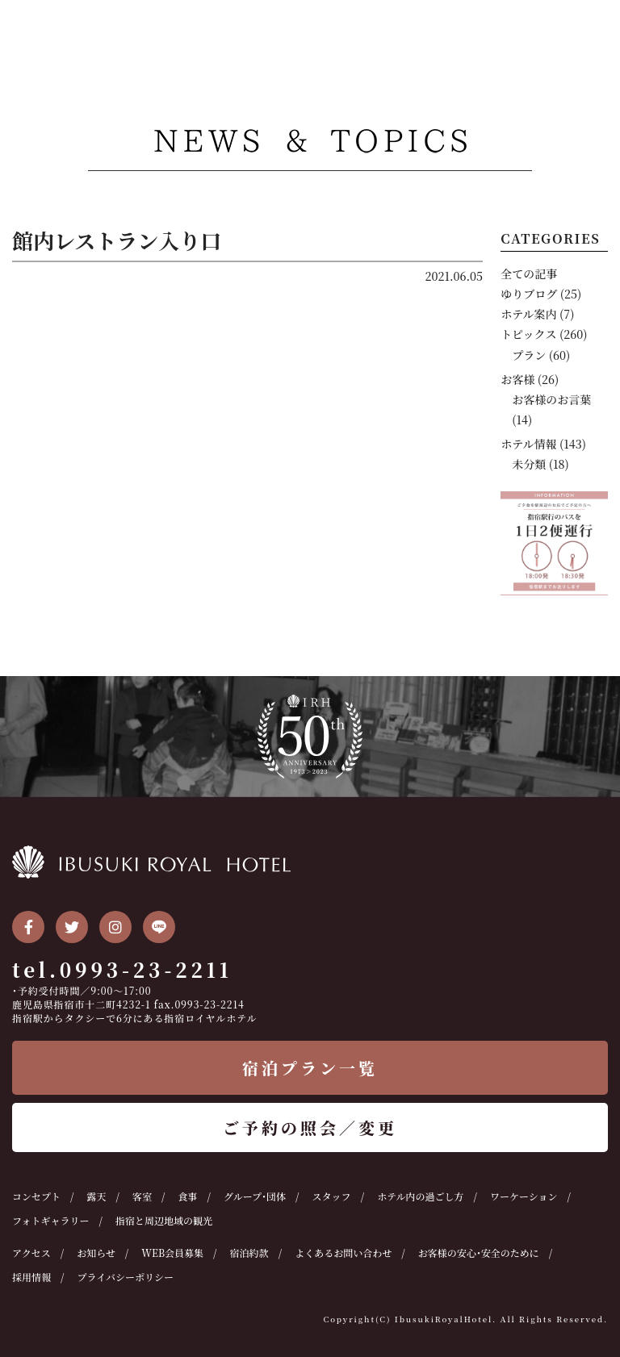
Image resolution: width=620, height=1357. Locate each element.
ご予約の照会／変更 (310, 1127)
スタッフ (331, 1196)
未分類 (529, 464)
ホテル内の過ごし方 (420, 1196)
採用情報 (31, 1277)
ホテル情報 (528, 444)
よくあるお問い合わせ (343, 1252)
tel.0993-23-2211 (122, 969)
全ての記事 (529, 273)
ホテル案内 (528, 314)
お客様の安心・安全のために (478, 1252)
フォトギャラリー (50, 1220)
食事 (188, 1196)
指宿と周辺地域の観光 (163, 1220)
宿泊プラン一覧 (310, 1067)
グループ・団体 (255, 1196)
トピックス (528, 334)
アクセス (31, 1252)
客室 (142, 1196)
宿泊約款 (249, 1252)
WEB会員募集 (172, 1252)
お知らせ (96, 1252)
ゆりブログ (529, 294)
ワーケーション (524, 1196)
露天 (97, 1196)
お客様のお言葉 (551, 399)
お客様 (517, 379)
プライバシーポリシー (126, 1277)
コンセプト (36, 1196)
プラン (529, 355)
